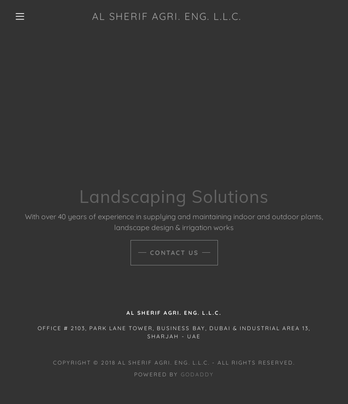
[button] (20, 16)
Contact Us (174, 253)
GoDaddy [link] (197, 374)
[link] (167, 17)
